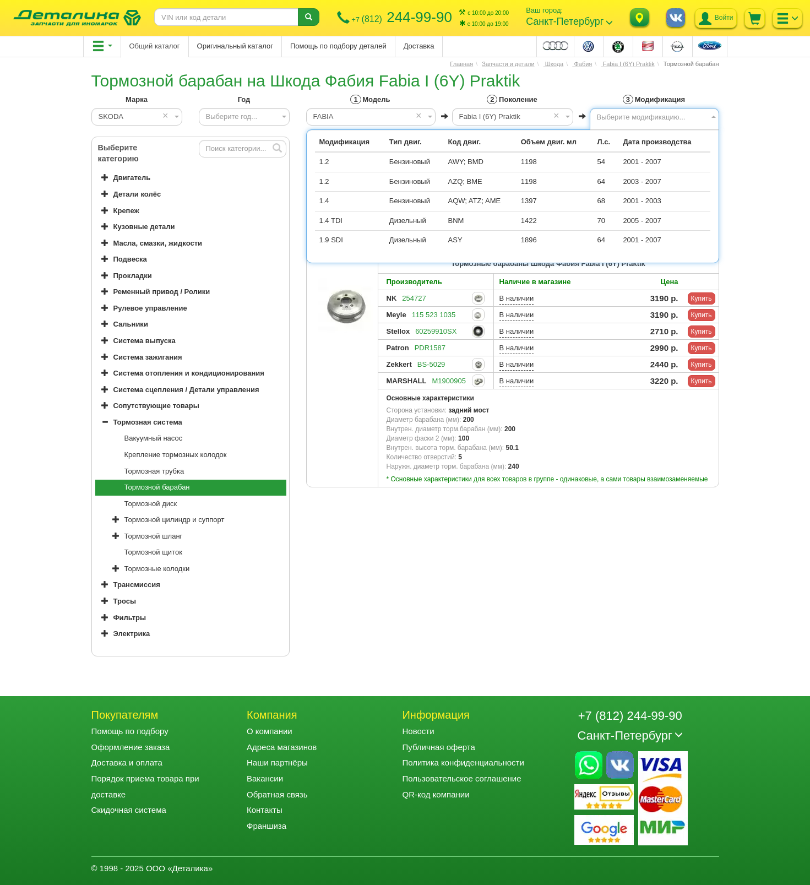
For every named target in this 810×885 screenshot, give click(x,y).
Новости (418, 731)
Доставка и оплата (126, 762)
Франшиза (266, 825)
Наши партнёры (277, 762)
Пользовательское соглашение (461, 778)
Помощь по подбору (129, 731)
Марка (137, 99)
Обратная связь (277, 794)
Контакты (264, 810)
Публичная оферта (438, 747)
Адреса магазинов (282, 747)
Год (244, 99)
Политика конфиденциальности (463, 762)
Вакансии (265, 778)
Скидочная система (128, 810)
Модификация (654, 99)
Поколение (512, 99)
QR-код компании (435, 794)
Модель (370, 99)
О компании (269, 731)
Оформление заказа (130, 747)
